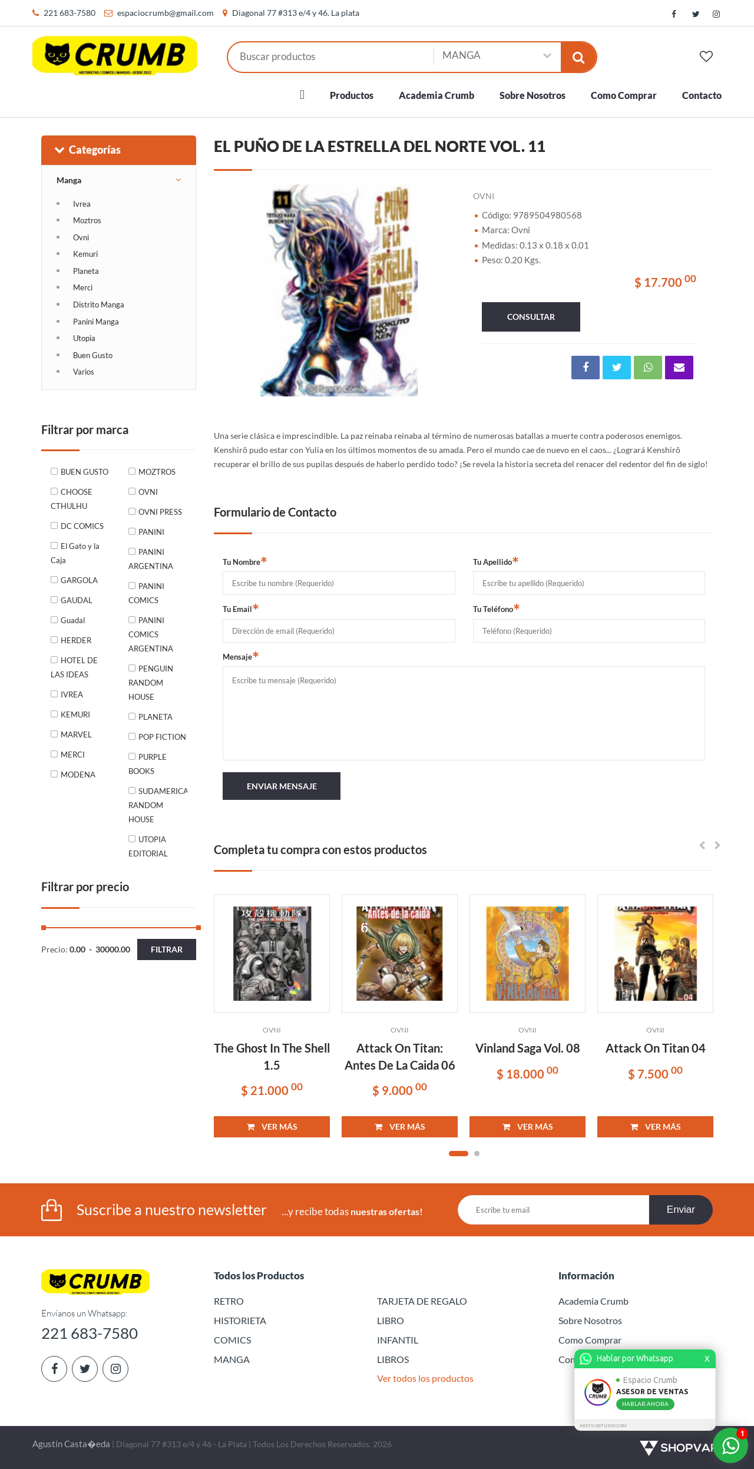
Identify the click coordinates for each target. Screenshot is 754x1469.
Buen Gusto (93, 355)
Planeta (86, 271)
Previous (237, 290)
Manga (69, 180)
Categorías (87, 149)
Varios (83, 371)
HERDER (76, 640)
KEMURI (75, 714)
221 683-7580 (69, 13)
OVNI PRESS (160, 512)
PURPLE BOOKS (147, 764)
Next (441, 290)
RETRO (229, 1300)
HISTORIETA (240, 1320)
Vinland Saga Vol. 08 (527, 1048)
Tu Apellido (496, 561)
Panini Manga (96, 321)
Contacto (702, 95)
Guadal (73, 620)
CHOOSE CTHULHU (71, 499)
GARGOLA (79, 580)
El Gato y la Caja (75, 553)
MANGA (232, 1359)
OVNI (148, 492)
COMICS (232, 1339)
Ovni (81, 237)
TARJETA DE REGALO (422, 1300)
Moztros (87, 220)
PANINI (151, 532)
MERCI (73, 754)
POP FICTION (162, 737)
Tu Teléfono (496, 608)
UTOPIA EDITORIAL (148, 846)
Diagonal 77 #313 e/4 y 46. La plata (295, 13)
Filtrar (167, 949)
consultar (531, 317)
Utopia (84, 338)
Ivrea (82, 204)
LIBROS (393, 1359)
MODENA (78, 774)
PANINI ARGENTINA (150, 559)
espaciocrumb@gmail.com (165, 13)
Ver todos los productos (425, 1378)
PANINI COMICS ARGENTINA (150, 634)
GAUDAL (76, 600)
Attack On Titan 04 (656, 1048)
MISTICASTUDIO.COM (605, 1425)
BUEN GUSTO (84, 472)
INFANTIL (397, 1339)
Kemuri (85, 254)
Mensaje (241, 656)
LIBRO (390, 1320)
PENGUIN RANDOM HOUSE (150, 683)
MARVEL (76, 734)
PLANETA (155, 717)
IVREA (72, 694)
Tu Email (241, 608)
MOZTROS (157, 472)
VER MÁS (272, 1126)
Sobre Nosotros (533, 95)
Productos (351, 95)
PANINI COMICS (146, 593)
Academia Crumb (436, 95)
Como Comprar (624, 95)
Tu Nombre (245, 561)
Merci (82, 287)
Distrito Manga (98, 304)
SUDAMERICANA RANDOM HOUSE (158, 805)
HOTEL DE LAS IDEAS (74, 667)
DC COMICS (82, 526)
